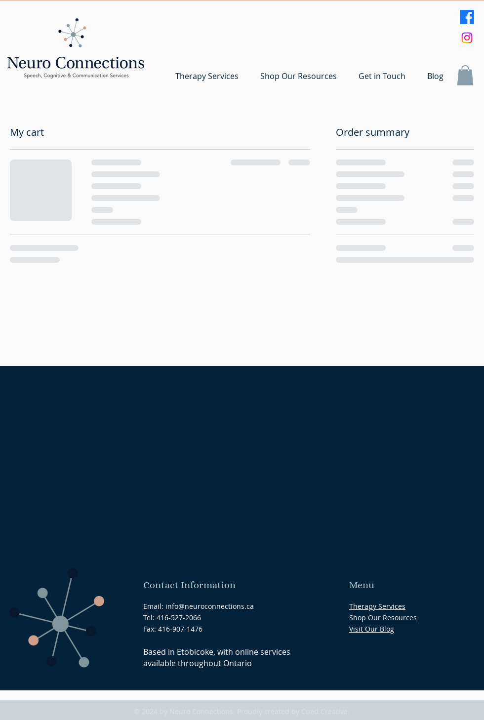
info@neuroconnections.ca (209, 606)
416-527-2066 (179, 617)
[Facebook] (467, 17)
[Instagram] (467, 38)
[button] (465, 75)
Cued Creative (324, 711)
